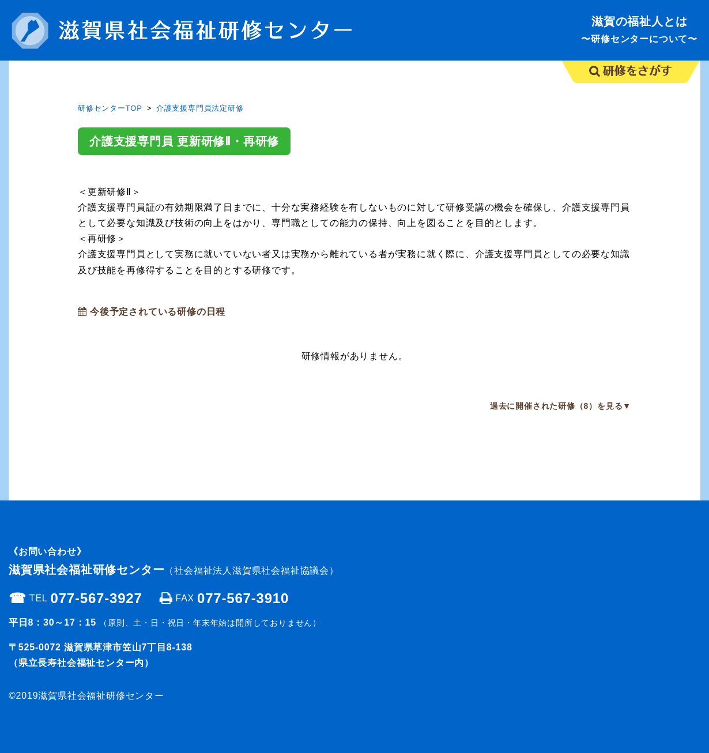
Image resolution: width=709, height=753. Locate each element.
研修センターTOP (110, 108)
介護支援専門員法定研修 (200, 108)
